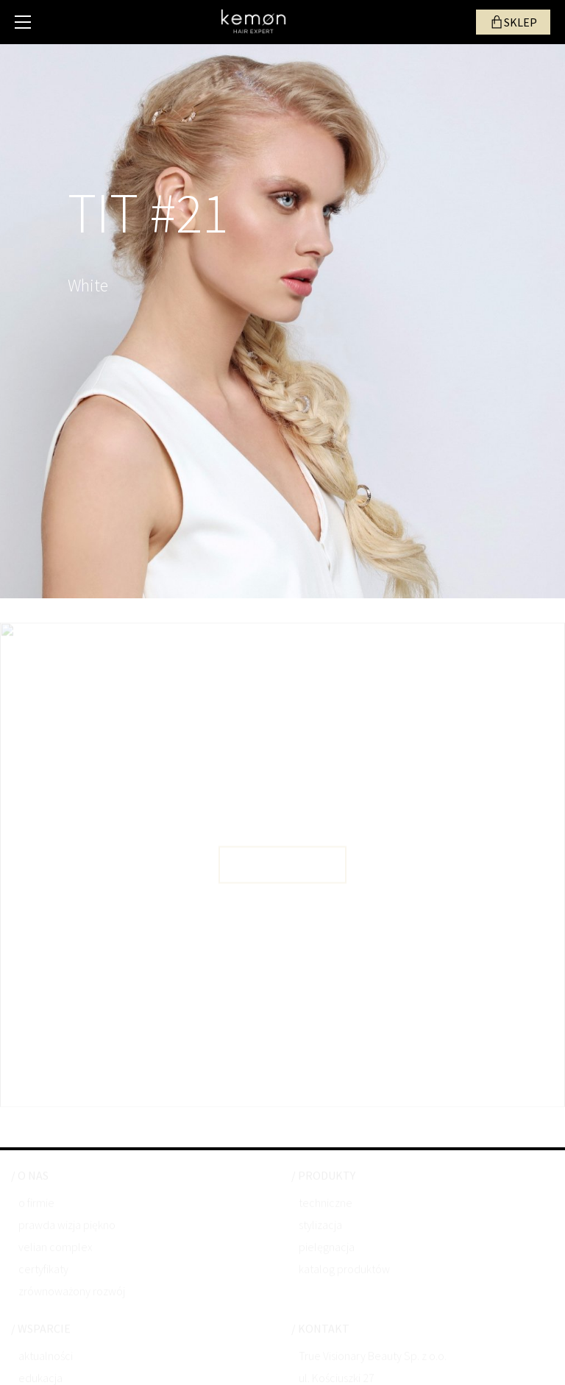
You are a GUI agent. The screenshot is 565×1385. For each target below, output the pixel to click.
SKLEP (520, 22)
